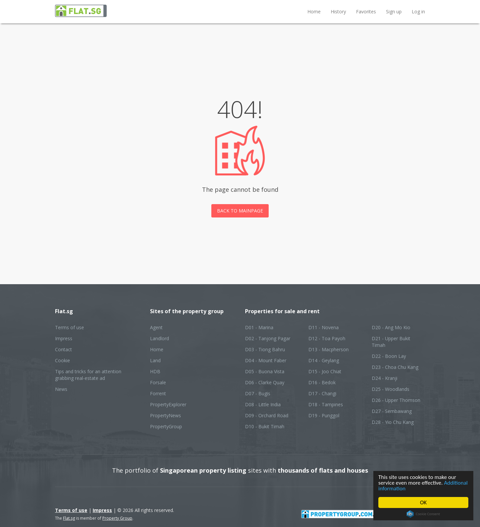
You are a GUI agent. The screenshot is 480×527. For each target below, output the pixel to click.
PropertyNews (165, 415)
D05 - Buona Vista (264, 371)
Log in (418, 11)
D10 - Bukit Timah (264, 426)
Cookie (62, 360)
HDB (155, 371)
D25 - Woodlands (390, 389)
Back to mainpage (240, 210)
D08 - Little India (263, 404)
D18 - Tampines (325, 404)
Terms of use (69, 327)
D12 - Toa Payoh (326, 338)
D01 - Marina (259, 327)
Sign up (394, 11)
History (338, 11)
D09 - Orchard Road (266, 415)
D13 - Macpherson (328, 349)
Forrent (158, 393)
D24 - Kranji (384, 378)
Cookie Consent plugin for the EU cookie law (423, 514)
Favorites (366, 11)
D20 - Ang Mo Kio (391, 327)
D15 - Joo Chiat (324, 371)
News (61, 389)
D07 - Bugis (257, 393)
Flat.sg (69, 518)
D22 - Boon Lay (389, 356)
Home (314, 11)
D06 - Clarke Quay (264, 382)
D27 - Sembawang (392, 411)
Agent (156, 327)
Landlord (159, 338)
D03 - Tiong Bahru (265, 349)
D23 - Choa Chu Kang (395, 367)
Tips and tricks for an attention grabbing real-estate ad (88, 374)
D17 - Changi (322, 393)
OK (423, 502)
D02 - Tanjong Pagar (267, 338)
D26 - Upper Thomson (396, 400)
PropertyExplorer (168, 404)
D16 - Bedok (322, 382)
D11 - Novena (323, 327)
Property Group (117, 518)
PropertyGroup (166, 426)
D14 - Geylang (323, 360)
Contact (63, 349)
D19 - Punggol (323, 415)
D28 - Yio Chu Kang (393, 422)
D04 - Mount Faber (265, 360)
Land (155, 360)
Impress (63, 338)
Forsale (158, 382)
